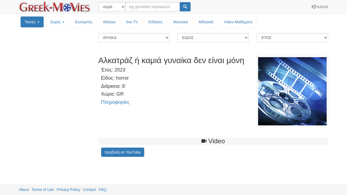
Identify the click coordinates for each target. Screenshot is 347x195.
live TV (132, 22)
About (24, 189)
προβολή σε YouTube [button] (123, 152)
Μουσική (180, 22)
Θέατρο (109, 22)
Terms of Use (43, 189)
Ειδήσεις (155, 22)
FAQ (102, 189)
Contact (89, 189)
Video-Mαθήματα (238, 22)
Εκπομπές (83, 22)
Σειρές (57, 22)
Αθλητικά (205, 22)
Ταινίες (32, 22)
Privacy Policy (68, 189)
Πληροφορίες (115, 102)
